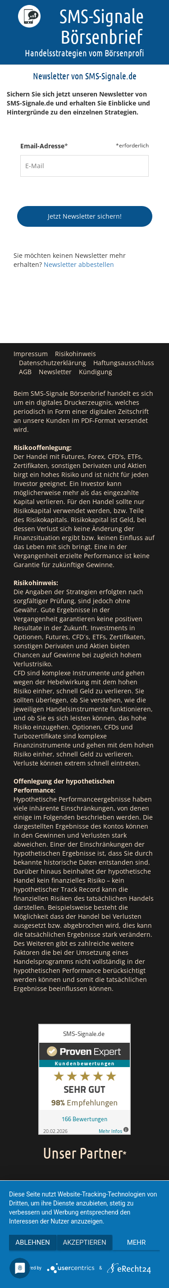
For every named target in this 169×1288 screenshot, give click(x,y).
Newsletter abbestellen (79, 264)
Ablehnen (32, 1242)
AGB (25, 371)
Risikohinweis (75, 353)
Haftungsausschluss (123, 362)
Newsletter (55, 371)
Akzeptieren (84, 1242)
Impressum (31, 353)
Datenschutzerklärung (52, 362)
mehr (136, 1242)
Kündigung (95, 371)
